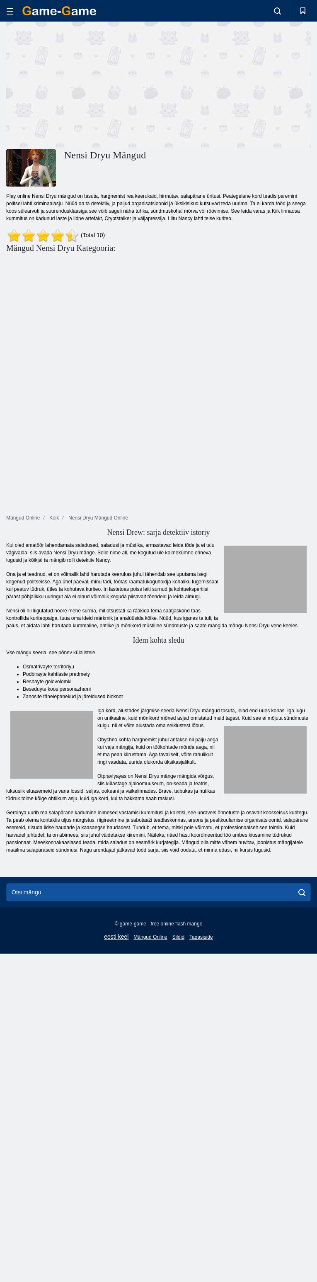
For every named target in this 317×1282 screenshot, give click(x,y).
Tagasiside (201, 937)
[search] (302, 892)
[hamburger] (10, 11)
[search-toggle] (277, 11)
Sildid (178, 937)
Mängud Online (150, 937)
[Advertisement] (82, 84)
